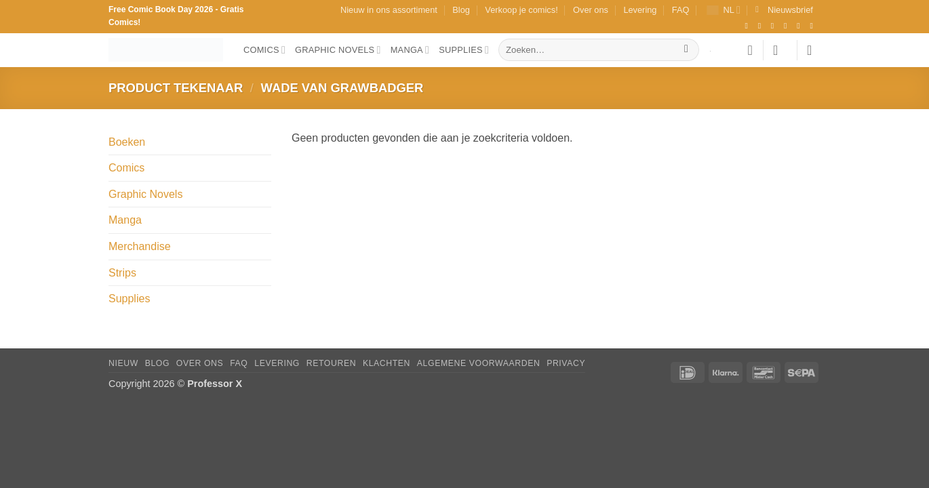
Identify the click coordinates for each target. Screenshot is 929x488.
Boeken (126, 142)
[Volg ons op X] (788, 25)
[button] (784, 10)
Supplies (464, 49)
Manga (410, 49)
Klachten (386, 363)
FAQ (681, 10)
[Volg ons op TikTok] (775, 25)
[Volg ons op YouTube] (814, 25)
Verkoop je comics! (521, 10)
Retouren (331, 363)
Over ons (590, 10)
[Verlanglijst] (750, 50)
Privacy (566, 363)
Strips (122, 273)
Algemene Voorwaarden (478, 363)
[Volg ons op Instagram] (762, 25)
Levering (639, 10)
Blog (461, 10)
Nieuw (123, 363)
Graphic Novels (338, 49)
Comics (264, 49)
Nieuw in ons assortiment (388, 10)
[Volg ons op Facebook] (749, 25)
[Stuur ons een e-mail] (801, 25)
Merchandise (139, 246)
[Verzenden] (686, 50)
